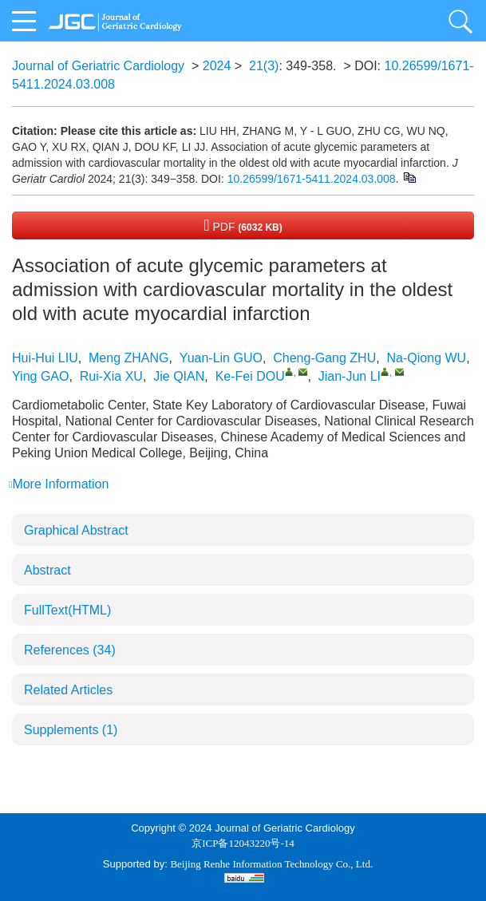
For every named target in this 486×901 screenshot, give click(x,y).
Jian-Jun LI (349, 376)
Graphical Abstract (76, 530)
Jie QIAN (178, 376)
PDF (242, 225)
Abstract (47, 570)
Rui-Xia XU (111, 376)
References (70, 650)
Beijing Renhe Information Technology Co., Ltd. (271, 864)
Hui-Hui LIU (45, 358)
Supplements (70, 730)
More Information (59, 484)
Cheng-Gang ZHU (324, 358)
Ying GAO (40, 376)
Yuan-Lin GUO (221, 358)
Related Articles (68, 690)
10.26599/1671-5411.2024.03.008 (311, 178)
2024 (217, 66)
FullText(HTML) (67, 610)
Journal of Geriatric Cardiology (98, 66)
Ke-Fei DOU (250, 376)
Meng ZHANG (128, 358)
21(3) (264, 66)
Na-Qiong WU (427, 358)
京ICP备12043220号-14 (243, 843)
